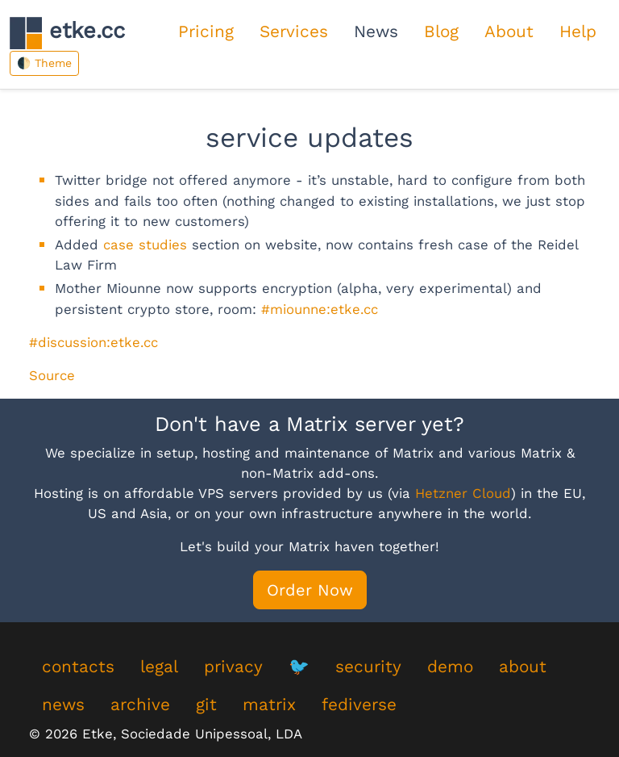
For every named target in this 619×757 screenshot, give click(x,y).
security (368, 666)
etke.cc (67, 32)
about (522, 666)
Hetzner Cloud (463, 493)
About (509, 31)
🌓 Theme (44, 62)
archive (140, 704)
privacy (233, 666)
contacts (78, 666)
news (63, 704)
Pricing (206, 31)
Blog (441, 31)
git (206, 704)
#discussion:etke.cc (93, 342)
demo (450, 666)
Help (577, 31)
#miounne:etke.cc (319, 309)
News (376, 31)
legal (159, 666)
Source (52, 375)
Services (294, 31)
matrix (269, 704)
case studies (145, 244)
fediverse (359, 704)
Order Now (310, 590)
